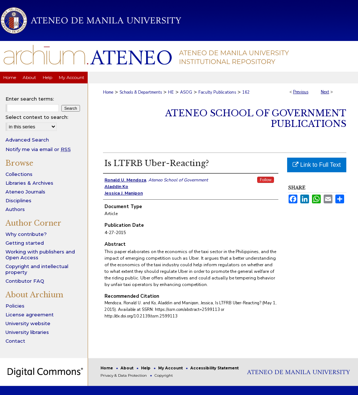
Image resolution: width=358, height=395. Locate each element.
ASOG (186, 92)
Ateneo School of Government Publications (255, 118)
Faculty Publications (217, 92)
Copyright (164, 375)
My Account (171, 368)
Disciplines (18, 200)
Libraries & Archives (29, 183)
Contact (15, 341)
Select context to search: (36, 117)
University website (27, 323)
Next (325, 92)
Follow (265, 179)
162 (246, 92)
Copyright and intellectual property (36, 269)
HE (171, 92)
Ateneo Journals (25, 192)
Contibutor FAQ (24, 281)
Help (146, 368)
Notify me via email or (38, 149)
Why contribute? (26, 234)
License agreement (29, 314)
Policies (14, 306)
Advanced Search (27, 140)
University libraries (27, 332)
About (127, 368)
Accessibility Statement (214, 368)
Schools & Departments (140, 92)
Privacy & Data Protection (124, 375)
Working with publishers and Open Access (40, 254)
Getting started (24, 243)
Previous (300, 92)
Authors (15, 209)
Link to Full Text (316, 165)
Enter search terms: (29, 99)
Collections (19, 174)
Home (108, 92)
